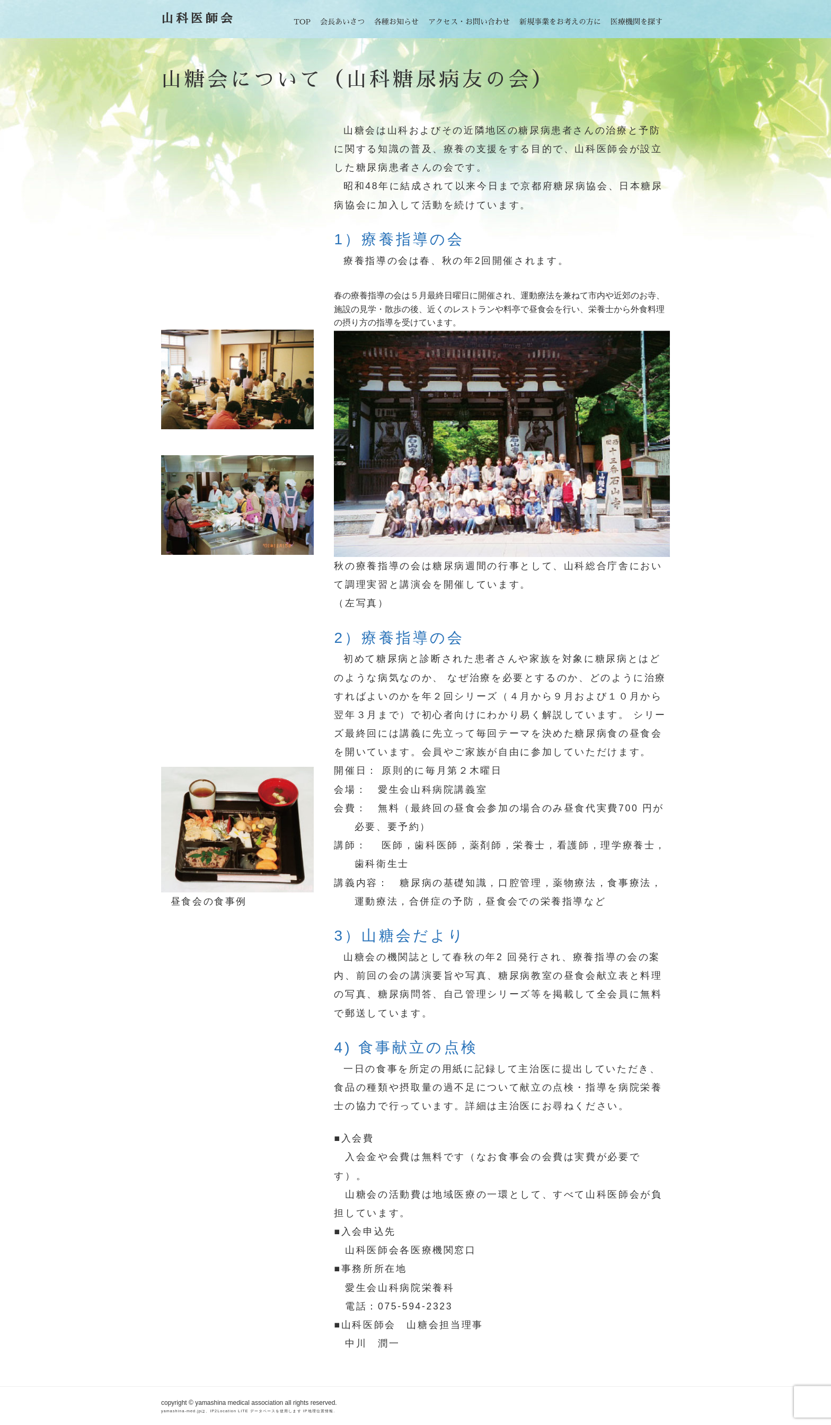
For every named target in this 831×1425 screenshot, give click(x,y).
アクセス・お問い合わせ (469, 21)
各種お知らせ (396, 21)
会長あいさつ (342, 21)
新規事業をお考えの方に (560, 21)
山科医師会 (198, 19)
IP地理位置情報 (318, 1411)
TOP (302, 21)
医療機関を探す (636, 21)
